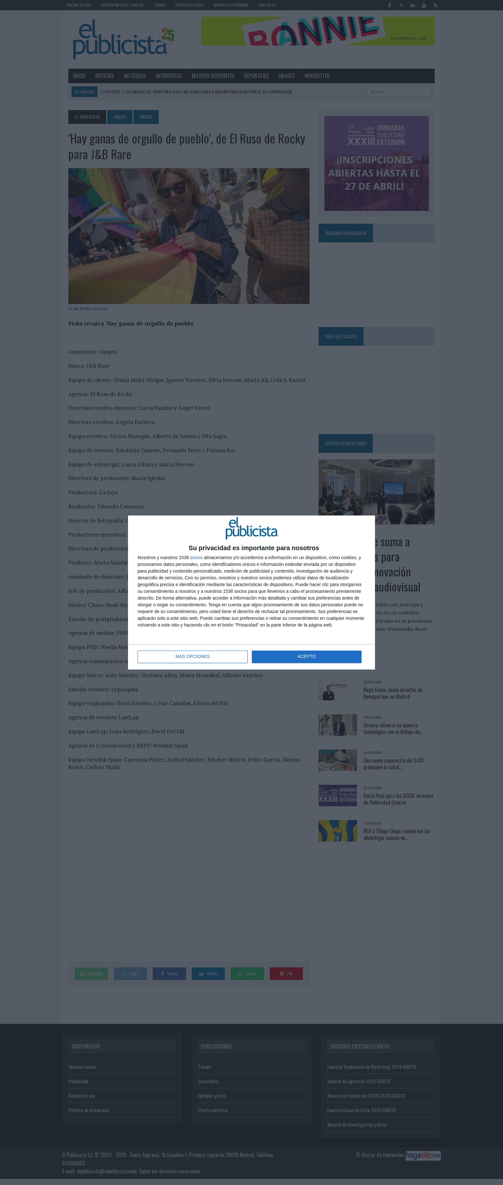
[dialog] (251, 592)
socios (196, 557)
